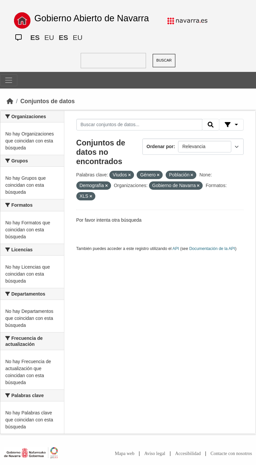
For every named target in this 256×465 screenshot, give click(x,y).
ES (35, 37)
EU (49, 37)
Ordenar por (160, 146)
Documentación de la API (212, 248)
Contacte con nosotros (231, 453)
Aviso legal (154, 453)
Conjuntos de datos (47, 101)
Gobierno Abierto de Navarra (91, 18)
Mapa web (125, 453)
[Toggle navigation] (8, 80)
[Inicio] (10, 101)
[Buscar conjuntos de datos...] (139, 125)
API (175, 248)
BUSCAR (164, 60)
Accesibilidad (188, 453)
